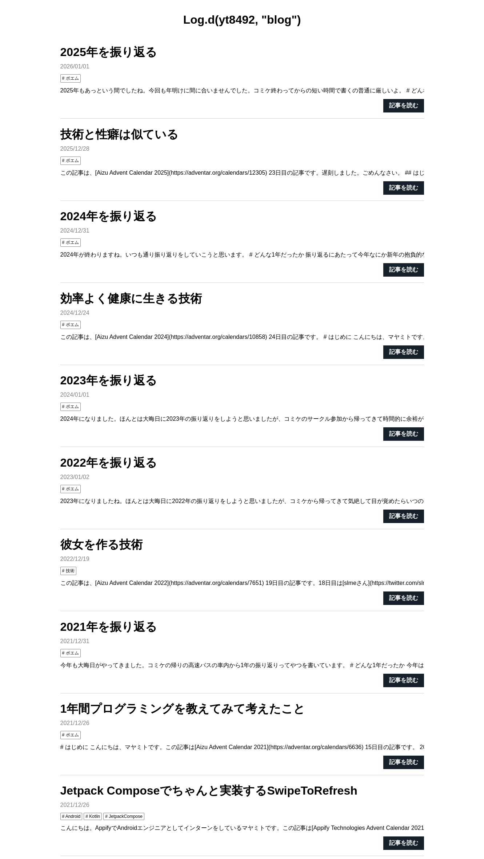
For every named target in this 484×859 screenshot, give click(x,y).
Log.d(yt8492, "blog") (242, 19)
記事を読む (403, 105)
